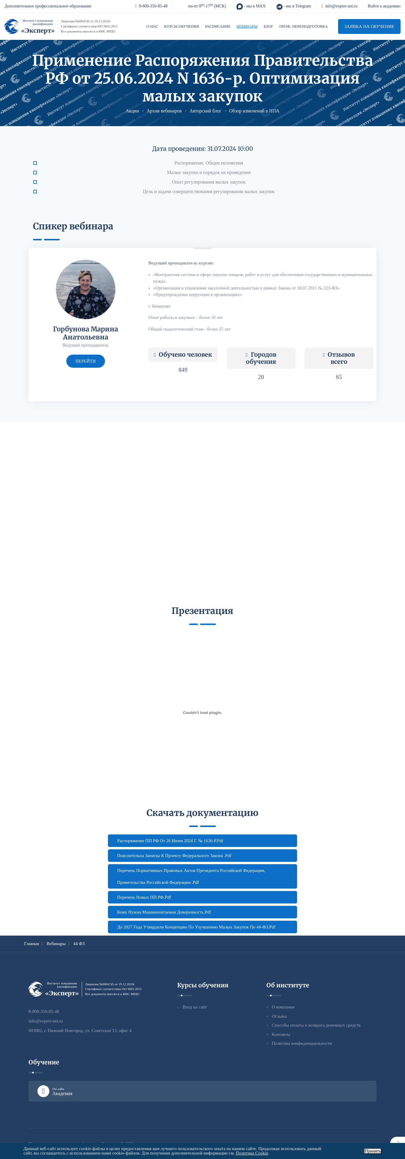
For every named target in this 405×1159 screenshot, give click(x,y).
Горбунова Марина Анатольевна (85, 333)
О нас (152, 26)
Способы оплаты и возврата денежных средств (316, 1025)
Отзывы (279, 1016)
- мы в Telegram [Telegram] (293, 6)
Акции (132, 110)
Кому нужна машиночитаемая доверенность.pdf (164, 912)
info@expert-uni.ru (339, 6)
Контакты (281, 1034)
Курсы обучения (181, 26)
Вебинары (247, 26)
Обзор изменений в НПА (254, 110)
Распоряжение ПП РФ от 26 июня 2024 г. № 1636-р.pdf (170, 840)
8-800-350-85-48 (151, 6)
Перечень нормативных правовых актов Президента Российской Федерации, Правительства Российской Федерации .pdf (191, 876)
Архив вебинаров (164, 110)
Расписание (218, 26)
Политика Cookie (252, 1153)
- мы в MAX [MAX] (251, 6)
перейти (86, 361)
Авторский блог (205, 110)
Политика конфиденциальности (302, 1043)
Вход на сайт (195, 1007)
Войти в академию (384, 6)
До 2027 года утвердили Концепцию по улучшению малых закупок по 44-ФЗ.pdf (196, 927)
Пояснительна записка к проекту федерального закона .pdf (174, 855)
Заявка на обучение (369, 26)
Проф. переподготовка (303, 26)
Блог (268, 26)
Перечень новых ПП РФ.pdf (144, 897)
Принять (373, 1151)
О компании (283, 1007)
